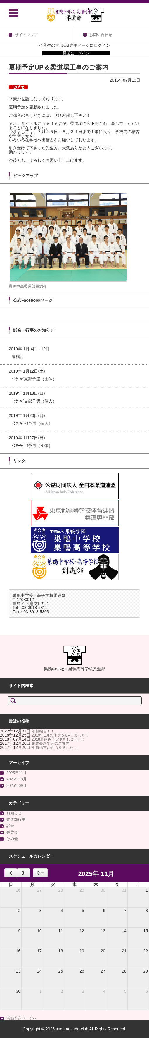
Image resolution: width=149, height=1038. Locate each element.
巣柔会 (12, 832)
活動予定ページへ (21, 1018)
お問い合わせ (100, 34)
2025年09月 (16, 785)
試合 (10, 826)
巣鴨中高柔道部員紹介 (28, 286)
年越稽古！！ (43, 731)
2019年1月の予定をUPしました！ (60, 735)
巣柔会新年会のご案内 (51, 743)
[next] (23, 873)
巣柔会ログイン (76, 53)
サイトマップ (26, 34)
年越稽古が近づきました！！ (56, 747)
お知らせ (14, 813)
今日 (40, 872)
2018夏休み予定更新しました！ (59, 739)
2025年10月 (16, 779)
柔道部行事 (15, 819)
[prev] (10, 873)
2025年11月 (16, 772)
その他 (12, 839)
